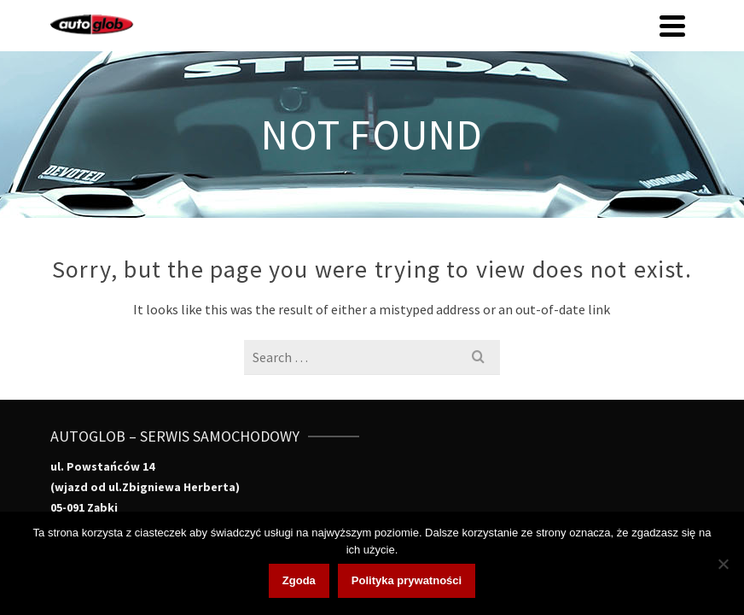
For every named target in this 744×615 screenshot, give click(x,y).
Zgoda (299, 580)
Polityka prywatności (407, 580)
